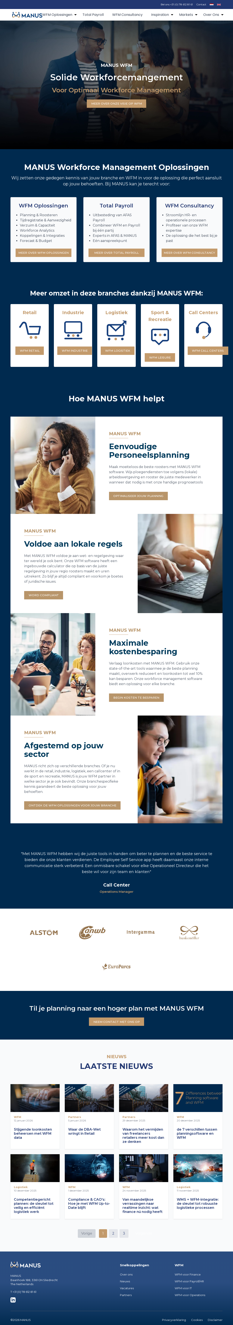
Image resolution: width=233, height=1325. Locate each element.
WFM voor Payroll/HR (189, 1290)
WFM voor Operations (190, 1304)
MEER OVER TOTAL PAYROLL (116, 253)
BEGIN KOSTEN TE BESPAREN (139, 703)
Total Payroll (93, 14)
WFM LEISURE (161, 359)
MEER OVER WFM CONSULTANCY (189, 253)
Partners (126, 1304)
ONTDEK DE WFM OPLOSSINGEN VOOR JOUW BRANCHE (78, 812)
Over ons (126, 1283)
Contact (201, 4)
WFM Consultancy (127, 14)
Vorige (86, 1242)
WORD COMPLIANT (46, 599)
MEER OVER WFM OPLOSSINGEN (43, 253)
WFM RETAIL (30, 353)
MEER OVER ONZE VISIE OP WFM (116, 104)
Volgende (143, 1242)
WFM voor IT (183, 1297)
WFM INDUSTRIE (76, 353)
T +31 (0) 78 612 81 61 (23, 1300)
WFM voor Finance (188, 1283)
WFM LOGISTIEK (120, 353)
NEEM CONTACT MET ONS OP (116, 1030)
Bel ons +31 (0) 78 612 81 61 (177, 4)
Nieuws (125, 1290)
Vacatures (127, 1297)
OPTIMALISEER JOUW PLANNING (142, 499)
